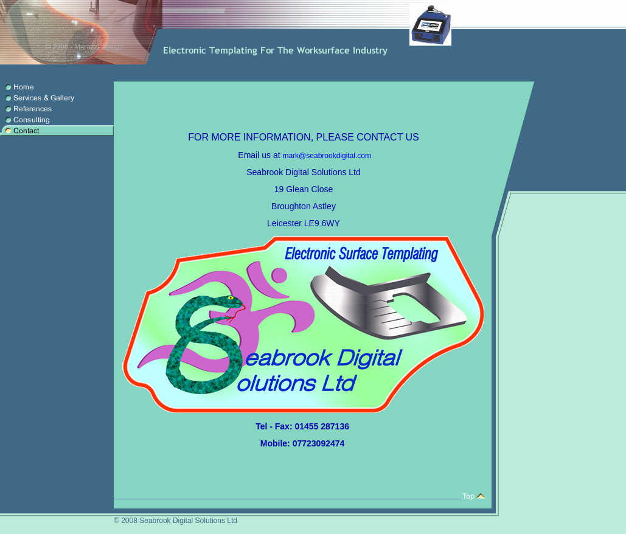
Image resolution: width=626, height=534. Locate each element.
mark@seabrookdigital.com (326, 155)
